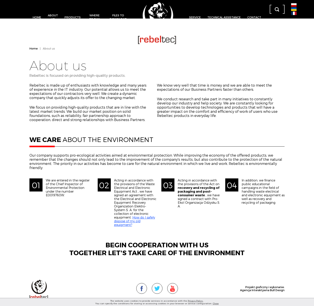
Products (73, 17)
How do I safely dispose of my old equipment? (134, 221)
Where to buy (94, 17)
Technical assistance (224, 17)
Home (37, 17)
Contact (254, 17)
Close (216, 303)
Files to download (118, 17)
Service (195, 17)
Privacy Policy (195, 300)
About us (53, 17)
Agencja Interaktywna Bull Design (262, 290)
